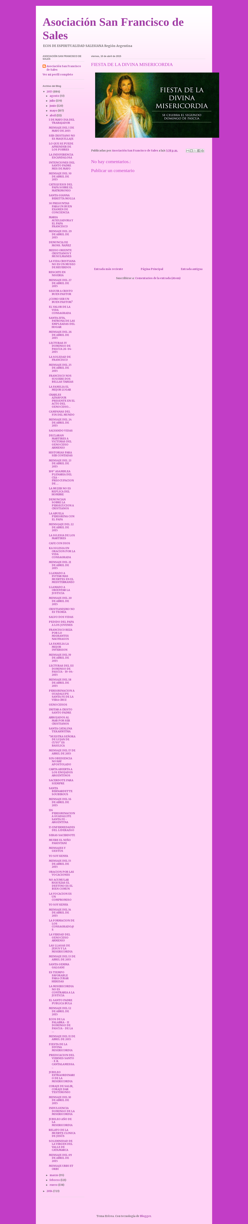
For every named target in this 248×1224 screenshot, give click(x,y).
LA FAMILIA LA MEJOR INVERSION (59, 646)
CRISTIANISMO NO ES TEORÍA (62, 610)
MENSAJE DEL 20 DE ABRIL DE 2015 (60, 601)
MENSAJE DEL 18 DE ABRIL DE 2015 (60, 682)
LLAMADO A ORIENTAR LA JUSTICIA (59, 590)
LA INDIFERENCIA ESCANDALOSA (61, 156)
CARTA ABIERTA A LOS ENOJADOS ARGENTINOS (61, 772)
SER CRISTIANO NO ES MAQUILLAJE (62, 137)
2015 (49, 91)
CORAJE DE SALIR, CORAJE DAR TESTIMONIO (61, 1089)
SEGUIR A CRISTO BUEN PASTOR (61, 292)
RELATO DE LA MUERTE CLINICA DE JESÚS (62, 1133)
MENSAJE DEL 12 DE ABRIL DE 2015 (60, 1011)
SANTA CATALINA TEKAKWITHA (60, 730)
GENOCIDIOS (58, 704)
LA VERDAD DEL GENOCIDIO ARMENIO (59, 937)
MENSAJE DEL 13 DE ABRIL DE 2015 (62, 958)
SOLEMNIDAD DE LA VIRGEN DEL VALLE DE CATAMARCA (61, 1145)
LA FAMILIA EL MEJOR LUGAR (60, 388)
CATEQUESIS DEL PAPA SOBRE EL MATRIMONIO (61, 187)
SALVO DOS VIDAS (61, 617)
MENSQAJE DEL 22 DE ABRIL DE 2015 (61, 527)
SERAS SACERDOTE (62, 835)
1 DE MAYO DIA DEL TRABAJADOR (62, 121)
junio (53, 105)
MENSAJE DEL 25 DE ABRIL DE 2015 (60, 368)
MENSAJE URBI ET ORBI (61, 1167)
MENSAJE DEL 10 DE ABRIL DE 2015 (60, 1100)
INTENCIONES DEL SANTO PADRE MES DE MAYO (62, 165)
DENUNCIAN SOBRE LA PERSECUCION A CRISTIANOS (61, 504)
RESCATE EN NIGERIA (57, 274)
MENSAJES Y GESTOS (57, 849)
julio (53, 100)
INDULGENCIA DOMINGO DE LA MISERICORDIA (62, 1111)
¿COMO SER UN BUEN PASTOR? (61, 300)
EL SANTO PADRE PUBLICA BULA (60, 1002)
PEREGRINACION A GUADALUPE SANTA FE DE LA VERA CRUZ (61, 695)
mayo (54, 110)
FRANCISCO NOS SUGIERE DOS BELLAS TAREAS (61, 378)
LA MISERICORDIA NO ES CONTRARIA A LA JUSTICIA (61, 991)
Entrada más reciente (108, 269)
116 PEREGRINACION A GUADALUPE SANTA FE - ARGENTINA (62, 816)
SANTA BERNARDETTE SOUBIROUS (60, 791)
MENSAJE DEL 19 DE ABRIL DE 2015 (60, 658)
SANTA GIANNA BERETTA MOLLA (62, 197)
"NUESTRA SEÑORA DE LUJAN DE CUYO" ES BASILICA (62, 741)
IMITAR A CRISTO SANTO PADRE (60, 711)
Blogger (145, 1216)
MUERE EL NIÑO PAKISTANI (60, 841)
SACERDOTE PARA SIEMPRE (61, 782)
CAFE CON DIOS (59, 543)
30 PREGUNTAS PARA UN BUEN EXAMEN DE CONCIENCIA (60, 208)
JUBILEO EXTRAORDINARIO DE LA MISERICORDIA (62, 1077)
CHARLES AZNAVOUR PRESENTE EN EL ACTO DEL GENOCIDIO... (62, 400)
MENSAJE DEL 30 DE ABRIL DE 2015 (60, 176)
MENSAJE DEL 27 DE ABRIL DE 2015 (60, 283)
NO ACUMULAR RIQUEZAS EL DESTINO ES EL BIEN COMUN (61, 884)
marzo (54, 1175)
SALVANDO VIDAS (61, 430)
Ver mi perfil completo (58, 74)
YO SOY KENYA (58, 856)
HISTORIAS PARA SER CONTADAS (61, 454)
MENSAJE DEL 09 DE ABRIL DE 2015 (60, 1158)
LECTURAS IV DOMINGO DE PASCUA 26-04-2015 (60, 347)
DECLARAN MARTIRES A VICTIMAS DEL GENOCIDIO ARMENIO (60, 441)
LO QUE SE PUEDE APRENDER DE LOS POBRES (61, 146)
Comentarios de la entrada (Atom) (158, 278)
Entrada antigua (191, 269)
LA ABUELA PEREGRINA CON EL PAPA (61, 516)
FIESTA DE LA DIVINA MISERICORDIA (60, 1047)
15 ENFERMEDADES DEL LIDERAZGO (62, 829)
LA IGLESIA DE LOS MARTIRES (62, 537)
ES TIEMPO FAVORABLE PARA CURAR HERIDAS (59, 977)
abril (53, 115)
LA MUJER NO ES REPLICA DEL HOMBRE (60, 491)
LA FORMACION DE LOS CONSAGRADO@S (61, 925)
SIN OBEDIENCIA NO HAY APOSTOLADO (60, 761)
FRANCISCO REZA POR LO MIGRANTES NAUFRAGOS (60, 634)
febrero (55, 1180)
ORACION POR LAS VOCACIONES (61, 873)
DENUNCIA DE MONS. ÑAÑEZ (60, 244)
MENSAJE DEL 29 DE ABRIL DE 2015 (60, 234)
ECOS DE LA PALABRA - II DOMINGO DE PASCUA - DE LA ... (61, 1025)
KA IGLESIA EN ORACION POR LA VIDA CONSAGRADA (62, 553)
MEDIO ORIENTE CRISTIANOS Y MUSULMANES (60, 253)
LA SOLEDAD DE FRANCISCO (60, 358)
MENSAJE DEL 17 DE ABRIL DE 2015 (62, 752)
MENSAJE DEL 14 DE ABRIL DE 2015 (60, 912)
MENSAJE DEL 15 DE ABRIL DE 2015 (60, 863)
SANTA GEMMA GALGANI (59, 966)
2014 (49, 1191)
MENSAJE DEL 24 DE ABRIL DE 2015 (60, 422)
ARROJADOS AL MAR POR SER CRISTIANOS (59, 720)
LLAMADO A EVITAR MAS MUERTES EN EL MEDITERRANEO (61, 578)
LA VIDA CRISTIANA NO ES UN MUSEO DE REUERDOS (62, 264)
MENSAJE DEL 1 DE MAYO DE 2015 (61, 129)
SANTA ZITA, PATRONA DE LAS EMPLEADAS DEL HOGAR (62, 322)
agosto (55, 96)
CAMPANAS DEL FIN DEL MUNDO (61, 413)
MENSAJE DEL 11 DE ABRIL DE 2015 (62, 1038)
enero (54, 1185)
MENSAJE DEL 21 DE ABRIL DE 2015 (60, 565)
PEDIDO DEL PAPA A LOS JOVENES (61, 623)
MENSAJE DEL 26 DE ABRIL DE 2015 (60, 335)
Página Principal (152, 269)
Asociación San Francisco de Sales (63, 68)
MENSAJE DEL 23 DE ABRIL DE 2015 (60, 463)
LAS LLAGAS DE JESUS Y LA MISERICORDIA (60, 948)
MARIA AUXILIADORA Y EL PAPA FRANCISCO (61, 222)
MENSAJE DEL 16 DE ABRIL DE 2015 (60, 802)
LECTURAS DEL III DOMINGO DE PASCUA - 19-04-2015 (61, 670)
